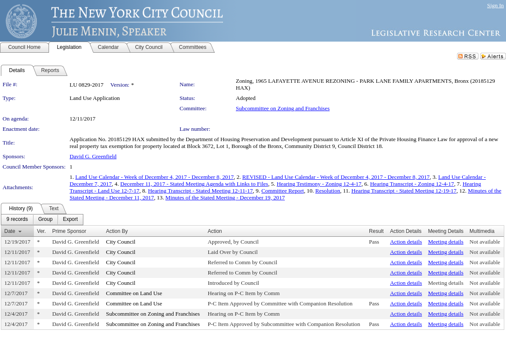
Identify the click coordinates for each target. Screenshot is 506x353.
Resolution (327, 190)
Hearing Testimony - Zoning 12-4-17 (319, 184)
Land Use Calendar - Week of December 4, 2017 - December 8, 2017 (154, 177)
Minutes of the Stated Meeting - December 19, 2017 (225, 197)
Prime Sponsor (69, 231)
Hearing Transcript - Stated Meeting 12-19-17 (404, 190)
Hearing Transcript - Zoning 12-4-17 (412, 184)
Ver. (41, 231)
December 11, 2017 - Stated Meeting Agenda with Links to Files (194, 184)
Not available (484, 241)
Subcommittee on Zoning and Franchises (282, 108)
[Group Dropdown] (45, 219)
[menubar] (42, 219)
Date (9, 231)
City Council (121, 241)
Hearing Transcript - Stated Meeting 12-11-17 (200, 190)
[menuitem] (17, 219)
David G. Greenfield (93, 156)
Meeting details (445, 241)
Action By (117, 231)
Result (376, 231)
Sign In (495, 5)
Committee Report (283, 190)
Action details (406, 241)
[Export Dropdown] (70, 219)
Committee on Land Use (134, 293)
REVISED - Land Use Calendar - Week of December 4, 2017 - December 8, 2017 (336, 177)
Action (214, 231)
